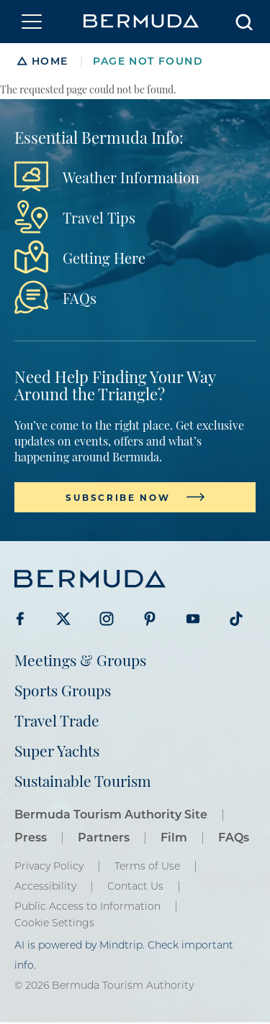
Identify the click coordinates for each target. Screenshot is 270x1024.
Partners (104, 836)
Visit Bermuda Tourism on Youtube (193, 618)
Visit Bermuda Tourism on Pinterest (149, 618)
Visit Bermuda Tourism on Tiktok (236, 618)
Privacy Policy (49, 865)
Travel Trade (56, 719)
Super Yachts (56, 749)
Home (50, 61)
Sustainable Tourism (82, 780)
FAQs (79, 297)
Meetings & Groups (80, 659)
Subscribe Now (118, 497)
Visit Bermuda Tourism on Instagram (106, 618)
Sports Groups (62, 689)
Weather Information (131, 177)
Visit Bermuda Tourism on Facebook (20, 618)
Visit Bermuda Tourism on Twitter (63, 618)
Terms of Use (147, 865)
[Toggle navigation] (31, 21)
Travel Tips (99, 217)
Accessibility (45, 886)
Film (174, 836)
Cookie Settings (54, 922)
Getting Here (104, 257)
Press (30, 836)
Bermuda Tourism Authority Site (110, 813)
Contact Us (135, 886)
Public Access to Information (87, 906)
